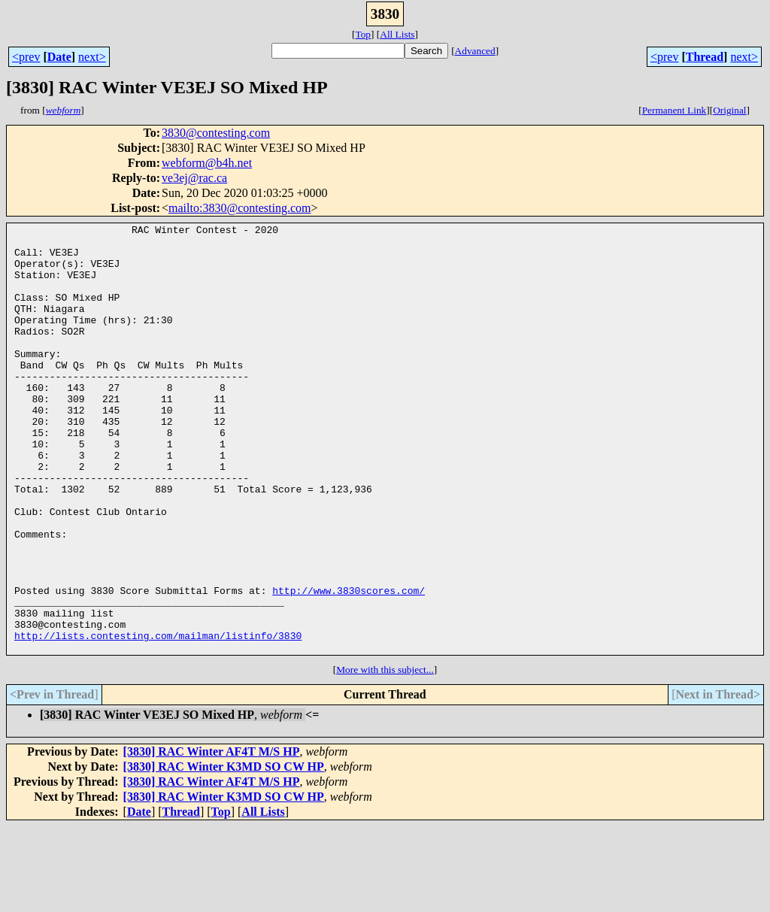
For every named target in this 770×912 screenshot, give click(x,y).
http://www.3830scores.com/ (348, 664)
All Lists (397, 34)
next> (92, 56)
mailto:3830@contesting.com (239, 207)
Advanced (475, 50)
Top (363, 34)
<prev (26, 56)
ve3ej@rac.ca (194, 177)
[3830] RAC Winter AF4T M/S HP (211, 837)
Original (729, 110)
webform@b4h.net (207, 162)
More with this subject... (385, 755)
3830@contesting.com (216, 132)
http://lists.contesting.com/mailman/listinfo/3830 (158, 719)
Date (59, 56)
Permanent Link (674, 110)
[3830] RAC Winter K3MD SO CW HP (223, 852)
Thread (704, 56)
